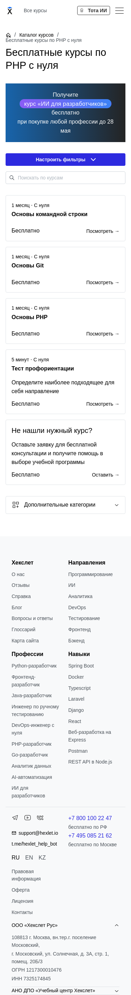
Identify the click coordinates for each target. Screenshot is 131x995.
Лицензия (22, 901)
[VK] (40, 819)
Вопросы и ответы (32, 618)
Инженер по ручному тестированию (35, 710)
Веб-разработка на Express (89, 736)
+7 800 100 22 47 (90, 818)
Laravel (76, 699)
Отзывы (20, 585)
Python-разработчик (34, 666)
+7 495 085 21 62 (90, 836)
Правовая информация (26, 875)
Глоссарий (23, 629)
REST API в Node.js (90, 762)
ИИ (71, 585)
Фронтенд (79, 629)
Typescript (79, 688)
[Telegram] (15, 819)
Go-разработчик (30, 755)
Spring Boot (81, 666)
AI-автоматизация (32, 777)
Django (76, 710)
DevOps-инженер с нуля (33, 729)
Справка (21, 596)
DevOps (77, 607)
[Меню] (119, 10)
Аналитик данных (31, 766)
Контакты (22, 912)
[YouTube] (27, 819)
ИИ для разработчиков (28, 791)
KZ (42, 858)
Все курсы (35, 10)
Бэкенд (76, 640)
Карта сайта (25, 640)
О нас (18, 574)
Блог (17, 607)
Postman (78, 751)
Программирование (90, 574)
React (74, 721)
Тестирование (84, 618)
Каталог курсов (36, 34)
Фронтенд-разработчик (26, 680)
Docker (76, 677)
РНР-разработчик (31, 744)
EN (29, 858)
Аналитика (80, 596)
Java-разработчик (32, 695)
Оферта (21, 890)
